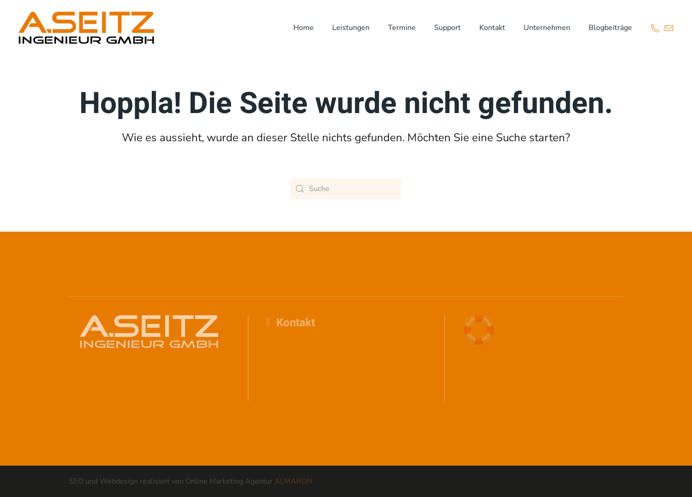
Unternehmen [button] (547, 28)
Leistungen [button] (351, 28)
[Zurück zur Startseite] (86, 27)
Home (303, 28)
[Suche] (346, 188)
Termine (402, 28)
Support (447, 28)
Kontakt (492, 28)
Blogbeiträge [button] (610, 28)
